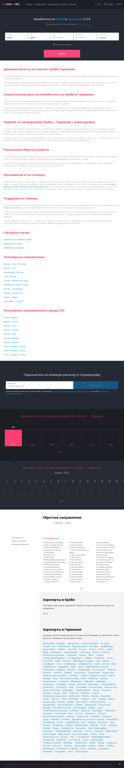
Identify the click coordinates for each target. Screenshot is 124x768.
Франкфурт (97, 710)
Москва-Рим (76, 569)
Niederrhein (82, 716)
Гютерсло (98, 731)
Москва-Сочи (49, 555)
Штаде (56, 693)
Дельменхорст (71, 652)
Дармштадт (56, 652)
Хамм (73, 666)
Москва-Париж (77, 543)
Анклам (46, 745)
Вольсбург (105, 696)
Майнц (92, 745)
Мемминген (48, 748)
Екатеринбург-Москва (53, 577)
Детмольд (85, 652)
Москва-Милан (103, 565)
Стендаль (85, 699)
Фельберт (85, 693)
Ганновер (47, 713)
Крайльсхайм (96, 739)
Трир (64, 693)
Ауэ (53, 646)
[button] (60, 452)
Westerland (110, 710)
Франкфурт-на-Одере (83, 661)
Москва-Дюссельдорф (106, 577)
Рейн (71, 687)
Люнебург (73, 675)
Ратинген (81, 684)
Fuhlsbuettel (60, 713)
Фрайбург (68, 742)
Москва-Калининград (106, 552)
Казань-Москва (77, 574)
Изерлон (112, 669)
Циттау (105, 663)
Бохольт (83, 649)
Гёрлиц (105, 661)
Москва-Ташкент (104, 572)
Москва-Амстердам (105, 557)
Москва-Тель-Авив (79, 555)
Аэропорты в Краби (19, 541)
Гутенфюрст (49, 663)
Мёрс (55, 678)
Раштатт (55, 699)
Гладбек (88, 658)
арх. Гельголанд (80, 734)
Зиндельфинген (83, 690)
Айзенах (47, 728)
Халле (97, 663)
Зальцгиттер (110, 687)
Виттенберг (81, 701)
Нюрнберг (95, 716)
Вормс (46, 699)
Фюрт (91, 655)
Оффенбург (101, 681)
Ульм (83, 748)
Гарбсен (100, 655)
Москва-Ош (102, 582)
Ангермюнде (64, 646)
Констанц (57, 745)
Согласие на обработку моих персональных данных (71, 391)
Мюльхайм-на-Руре (69, 678)
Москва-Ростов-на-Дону (54, 569)
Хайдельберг (111, 731)
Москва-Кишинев (78, 547)
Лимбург (68, 672)
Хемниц (61, 701)
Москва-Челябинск (105, 562)
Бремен (79, 704)
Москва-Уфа (76, 565)
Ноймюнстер (67, 728)
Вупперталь (73, 643)
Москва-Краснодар (52, 565)
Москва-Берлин (104, 543)
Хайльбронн (49, 669)
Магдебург (63, 666)
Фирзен (96, 693)
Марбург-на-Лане (97, 675)
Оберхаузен (76, 681)
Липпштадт (80, 672)
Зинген (96, 690)
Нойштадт (93, 678)
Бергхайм (72, 649)
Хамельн (67, 661)
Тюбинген (74, 693)
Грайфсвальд (69, 663)
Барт (112, 722)
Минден (47, 678)
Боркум (69, 725)
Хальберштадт (85, 663)
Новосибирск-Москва (106, 547)
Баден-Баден (49, 649)
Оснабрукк (62, 684)
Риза (64, 699)
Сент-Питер (74, 739)
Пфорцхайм (48, 643)
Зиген (70, 751)
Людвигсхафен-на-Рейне (55, 675)
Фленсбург (48, 731)
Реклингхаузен (108, 684)
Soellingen (74, 710)
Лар (72, 736)
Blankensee (90, 713)
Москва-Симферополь (53, 547)
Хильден (71, 669)
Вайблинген (74, 696)
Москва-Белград (104, 579)
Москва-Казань (77, 567)
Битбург (47, 725)
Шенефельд (48, 722)
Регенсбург (48, 687)
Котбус (103, 725)
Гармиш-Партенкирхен (54, 658)
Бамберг (62, 649)
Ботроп (92, 649)
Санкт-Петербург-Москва (54, 545)
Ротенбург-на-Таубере (67, 748)
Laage (46, 719)
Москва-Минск (77, 579)
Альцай (46, 646)
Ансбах (101, 745)
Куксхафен (81, 728)
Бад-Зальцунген (79, 646)
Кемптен (47, 672)
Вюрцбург (48, 751)
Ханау (80, 666)
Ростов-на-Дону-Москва (54, 572)
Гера (98, 661)
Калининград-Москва (106, 560)
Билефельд (58, 725)
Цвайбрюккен (72, 722)
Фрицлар (77, 731)
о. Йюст (93, 734)
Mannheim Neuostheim (54, 716)
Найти (62, 53)
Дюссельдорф (79, 707)
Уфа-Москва (76, 582)
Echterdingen (112, 719)
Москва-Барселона (105, 550)
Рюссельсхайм (95, 687)
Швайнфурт (68, 690)
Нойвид (104, 678)
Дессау (112, 699)
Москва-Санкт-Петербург (54, 543)
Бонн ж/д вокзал (65, 704)
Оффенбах (88, 681)
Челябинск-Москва (105, 567)
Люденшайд (94, 672)
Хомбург (111, 745)
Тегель (60, 722)
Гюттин (88, 731)
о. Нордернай (82, 736)
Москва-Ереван (77, 545)
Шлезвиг (92, 748)
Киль (101, 734)
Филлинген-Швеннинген (55, 696)
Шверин (102, 699)
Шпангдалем (81, 751)
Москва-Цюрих (103, 569)
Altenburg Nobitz (97, 701)
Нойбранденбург (63, 731)
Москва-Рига (76, 557)
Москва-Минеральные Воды (55, 560)
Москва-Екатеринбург (53, 574)
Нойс (83, 678)
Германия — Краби (62, 522)
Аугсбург (92, 722)
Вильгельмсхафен (89, 643)
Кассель (64, 736)
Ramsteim (55, 719)
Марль (111, 675)
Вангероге (103, 722)
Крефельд (111, 742)
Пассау (72, 684)
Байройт (94, 725)
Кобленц (58, 672)
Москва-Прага (103, 555)
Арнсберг (94, 646)
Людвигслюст (49, 666)
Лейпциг (102, 713)
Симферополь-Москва (53, 550)
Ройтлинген (61, 687)
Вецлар (94, 696)
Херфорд (61, 669)
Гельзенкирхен (75, 658)
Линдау (101, 742)
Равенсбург (93, 684)
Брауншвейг (91, 704)
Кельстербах (81, 745)
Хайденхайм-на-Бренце (97, 666)
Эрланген (105, 652)
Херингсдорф (49, 734)
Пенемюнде (48, 739)
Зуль (94, 699)
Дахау (46, 652)
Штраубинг (60, 751)
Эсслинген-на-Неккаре (53, 655)
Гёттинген (48, 661)
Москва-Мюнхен (51, 582)
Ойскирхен (72, 655)
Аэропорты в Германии (20, 544)
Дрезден (47, 707)
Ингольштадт (99, 669)
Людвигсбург (108, 672)
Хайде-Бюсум (64, 734)
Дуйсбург (113, 725)
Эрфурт (91, 707)
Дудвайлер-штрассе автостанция (88, 719)
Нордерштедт (50, 681)
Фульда (82, 655)
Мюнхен (71, 716)
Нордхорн (63, 681)
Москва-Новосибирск (106, 545)
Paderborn (107, 716)
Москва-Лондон (78, 562)
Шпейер (47, 693)
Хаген (57, 661)
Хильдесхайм (84, 669)
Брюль (101, 649)
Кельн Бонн (104, 704)
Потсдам (105, 643)
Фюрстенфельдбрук (97, 728)
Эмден (56, 728)
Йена (113, 663)
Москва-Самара (77, 572)
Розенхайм (81, 687)
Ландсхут (68, 745)
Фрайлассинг (81, 742)
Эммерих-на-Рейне (52, 742)
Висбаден (61, 643)
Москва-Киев (49, 557)
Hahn (70, 713)
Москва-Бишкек (104, 574)
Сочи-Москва (49, 552)
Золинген (106, 690)
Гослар (110, 658)
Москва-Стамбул (51, 579)
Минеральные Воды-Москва (55, 562)
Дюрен (95, 652)
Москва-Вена (76, 560)
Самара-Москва (77, 577)
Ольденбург (48, 684)
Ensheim (66, 719)
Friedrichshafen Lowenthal (55, 710)
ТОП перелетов (17, 538)
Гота (59, 663)
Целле (110, 649)
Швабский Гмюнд (51, 690)
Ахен (83, 722)
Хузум (92, 742)
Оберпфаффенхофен (100, 736)
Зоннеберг (73, 699)
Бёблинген (62, 739)
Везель (85, 696)
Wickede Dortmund (62, 707)
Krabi (45, 613)
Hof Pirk (79, 713)
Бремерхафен (81, 725)
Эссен (100, 707)
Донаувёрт (104, 748)
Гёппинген (99, 658)
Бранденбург (49, 704)
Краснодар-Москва (52, 567)
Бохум (85, 739)
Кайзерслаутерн (50, 736)
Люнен (84, 675)
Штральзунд (49, 701)
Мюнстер (85, 710)
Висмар (70, 701)
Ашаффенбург (106, 646)
